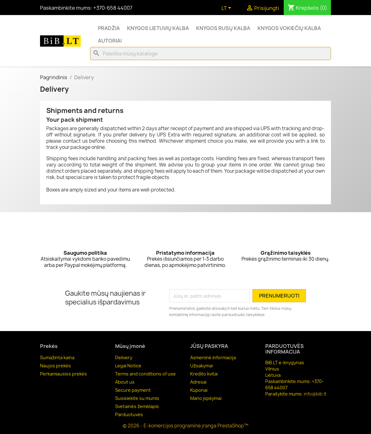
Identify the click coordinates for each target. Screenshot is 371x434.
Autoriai (110, 40)
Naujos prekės (55, 366)
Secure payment (133, 390)
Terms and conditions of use (145, 374)
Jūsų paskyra (209, 346)
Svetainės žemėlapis (137, 406)
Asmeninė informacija (213, 357)
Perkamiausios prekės (63, 374)
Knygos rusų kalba (223, 28)
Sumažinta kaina (57, 357)
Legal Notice (128, 366)
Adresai (198, 382)
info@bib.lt (315, 394)
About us (125, 382)
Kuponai (198, 390)
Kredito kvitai (204, 374)
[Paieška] (210, 53)
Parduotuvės (129, 414)
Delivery (123, 357)
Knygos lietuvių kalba (158, 28)
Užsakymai (201, 366)
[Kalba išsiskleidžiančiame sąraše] (227, 8)
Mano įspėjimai (205, 398)
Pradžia (109, 28)
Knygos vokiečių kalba (289, 28)
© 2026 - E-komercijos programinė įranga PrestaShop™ (185, 425)
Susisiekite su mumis (137, 398)
